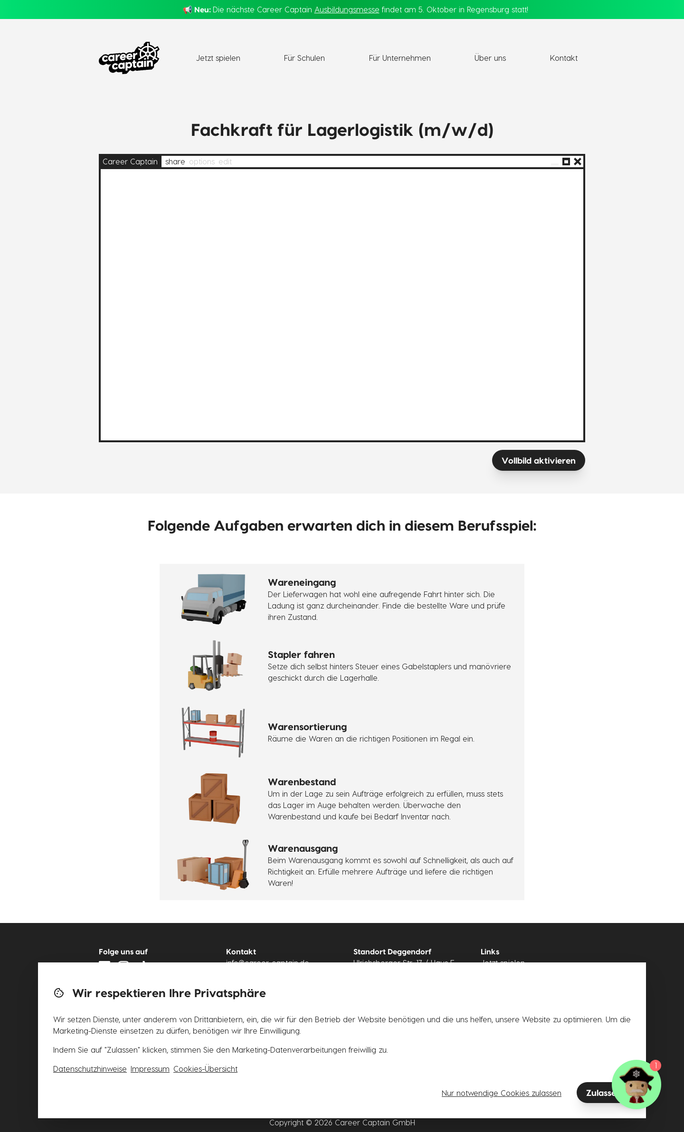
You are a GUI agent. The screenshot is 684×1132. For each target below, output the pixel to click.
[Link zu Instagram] (123, 966)
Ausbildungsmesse (347, 9)
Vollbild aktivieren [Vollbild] (539, 460)
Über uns (490, 57)
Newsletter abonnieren (141, 993)
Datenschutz (502, 1008)
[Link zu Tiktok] (142, 966)
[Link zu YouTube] (161, 966)
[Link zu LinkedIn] (104, 966)
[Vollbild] (566, 161)
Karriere (495, 996)
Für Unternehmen (400, 57)
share (175, 161)
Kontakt (564, 57)
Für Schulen (304, 57)
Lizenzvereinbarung (515, 1019)
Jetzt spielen (218, 57)
